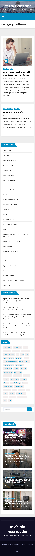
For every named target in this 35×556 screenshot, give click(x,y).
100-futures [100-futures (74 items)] (8, 347)
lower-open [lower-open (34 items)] (8, 375)
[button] (27, 17)
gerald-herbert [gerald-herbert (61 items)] (9, 365)
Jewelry (6, 209)
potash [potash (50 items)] (6, 379)
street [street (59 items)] (14, 390)
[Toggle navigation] (32, 16)
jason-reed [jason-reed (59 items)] (18, 372)
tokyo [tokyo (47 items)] (6, 393)
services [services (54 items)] (25, 383)
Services (6, 256)
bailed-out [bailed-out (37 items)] (7, 351)
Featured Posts (8, 175)
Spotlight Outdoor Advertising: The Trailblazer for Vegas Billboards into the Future (16, 301)
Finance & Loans (9, 180)
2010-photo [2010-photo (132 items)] (17, 347)
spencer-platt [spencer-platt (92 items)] (18, 386)
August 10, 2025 (12, 461)
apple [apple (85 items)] (25, 347)
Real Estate (7, 246)
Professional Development (13, 241)
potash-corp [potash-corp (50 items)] (15, 379)
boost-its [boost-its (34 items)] (16, 351)
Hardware (6, 195)
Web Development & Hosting (13, 280)
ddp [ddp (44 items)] (27, 354)
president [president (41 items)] (24, 379)
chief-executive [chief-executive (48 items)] (9, 354)
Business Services (8, 108)
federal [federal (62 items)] (26, 358)
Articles (6, 155)
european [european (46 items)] (19, 358)
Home (17, 551)
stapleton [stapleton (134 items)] (7, 390)
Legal (5, 214)
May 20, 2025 (10, 506)
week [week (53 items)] (5, 397)
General (6, 185)
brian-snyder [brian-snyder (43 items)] (25, 351)
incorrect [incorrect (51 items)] (23, 368)
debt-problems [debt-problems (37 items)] (9, 358)
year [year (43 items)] (5, 400)
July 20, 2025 (11, 485)
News (5, 229)
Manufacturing (8, 219)
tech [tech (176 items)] (27, 390)
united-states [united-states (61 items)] (20, 393)
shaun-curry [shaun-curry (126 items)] (8, 386)
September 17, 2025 (13, 440)
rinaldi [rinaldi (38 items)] (6, 383)
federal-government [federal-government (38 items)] (10, 361)
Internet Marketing (10, 205)
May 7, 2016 (8, 78)
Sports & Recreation (10, 266)
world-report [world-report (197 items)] (22, 397)
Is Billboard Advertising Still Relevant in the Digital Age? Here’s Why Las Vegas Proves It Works (17, 317)
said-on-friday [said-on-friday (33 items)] (15, 383)
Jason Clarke (19, 78)
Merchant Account (10, 224)
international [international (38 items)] (8, 372)
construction (8, 165)
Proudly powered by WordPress (11, 544)
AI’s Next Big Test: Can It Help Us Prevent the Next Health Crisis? (17, 458)
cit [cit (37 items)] (17, 354)
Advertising (7, 150)
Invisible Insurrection (17, 6)
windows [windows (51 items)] (12, 397)
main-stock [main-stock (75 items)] (17, 375)
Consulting (7, 170)
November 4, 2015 (11, 116)
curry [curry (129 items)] (22, 354)
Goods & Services (9, 190)
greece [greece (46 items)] (16, 368)
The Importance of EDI (14, 112)
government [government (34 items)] (8, 368)
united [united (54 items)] (12, 393)
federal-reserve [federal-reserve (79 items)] (24, 361)
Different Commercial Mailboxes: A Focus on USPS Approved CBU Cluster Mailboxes (17, 326)
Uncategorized (8, 276)
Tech (11, 68)
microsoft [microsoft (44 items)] (26, 375)
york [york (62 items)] (10, 400)
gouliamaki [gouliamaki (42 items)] (19, 365)
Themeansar (17, 547)
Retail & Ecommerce (10, 251)
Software (6, 68)
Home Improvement (10, 200)
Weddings (6, 285)
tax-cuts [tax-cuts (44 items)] (21, 390)
